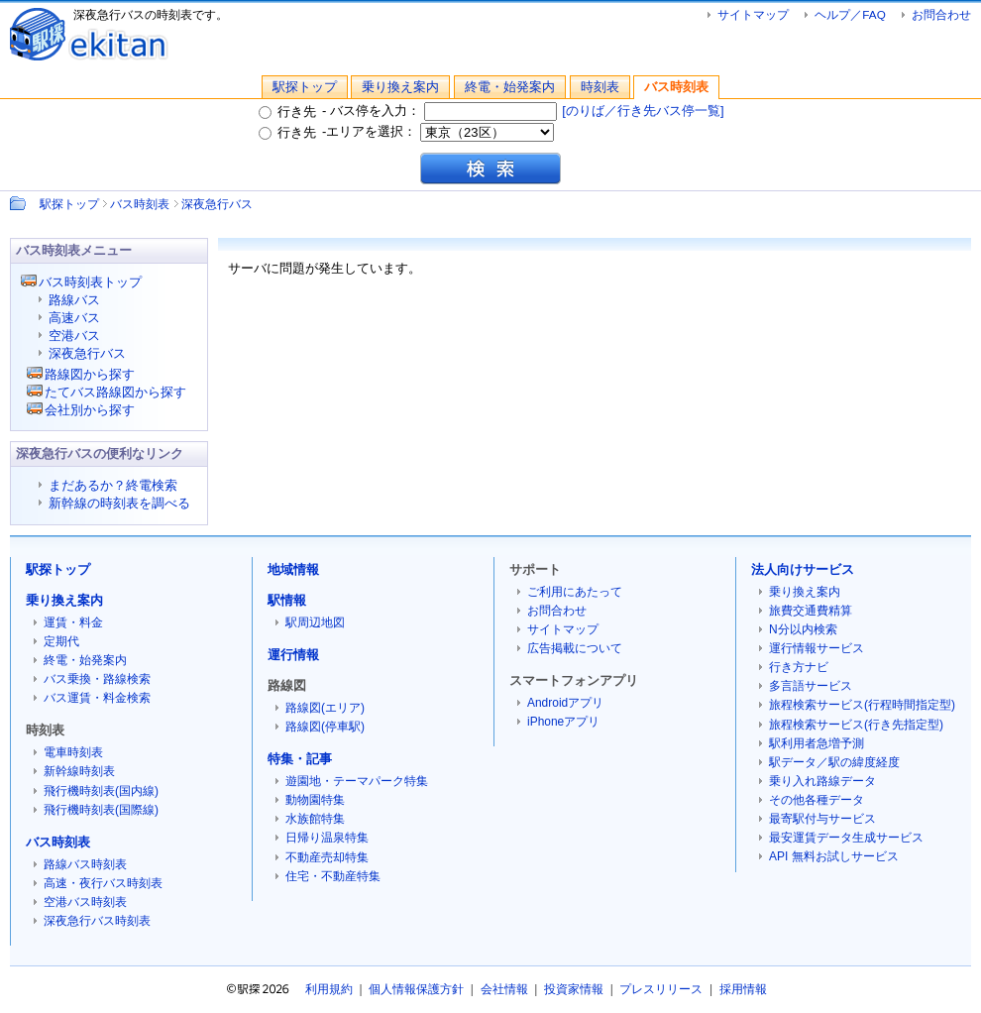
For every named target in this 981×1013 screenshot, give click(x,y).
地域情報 (293, 569)
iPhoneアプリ (563, 722)
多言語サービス (810, 686)
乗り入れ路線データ (822, 781)
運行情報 (293, 654)
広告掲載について (574, 648)
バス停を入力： (444, 110)
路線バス (74, 299)
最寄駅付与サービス (822, 819)
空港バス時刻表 (85, 902)
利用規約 (329, 989)
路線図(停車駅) (325, 726)
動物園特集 (315, 800)
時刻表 (600, 86)
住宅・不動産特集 (333, 876)
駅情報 (287, 600)
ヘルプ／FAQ (850, 14)
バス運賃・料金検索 (97, 698)
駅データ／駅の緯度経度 (834, 762)
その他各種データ (816, 800)
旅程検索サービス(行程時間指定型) (862, 705)
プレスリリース (661, 989)
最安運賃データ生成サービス (846, 837)
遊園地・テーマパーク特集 (356, 781)
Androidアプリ (565, 703)
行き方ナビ (798, 667)
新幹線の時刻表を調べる (119, 503)
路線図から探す (90, 374)
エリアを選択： (440, 131)
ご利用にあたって (574, 592)
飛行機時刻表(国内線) (101, 791)
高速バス (74, 317)
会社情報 (504, 989)
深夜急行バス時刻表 (97, 921)
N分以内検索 (803, 629)
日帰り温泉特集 (327, 837)
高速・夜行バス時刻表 (103, 883)
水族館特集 (315, 819)
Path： (20, 203)
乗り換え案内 (400, 86)
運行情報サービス (816, 648)
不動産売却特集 (327, 857)
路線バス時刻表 (85, 864)
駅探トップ (304, 86)
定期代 (61, 641)
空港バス (74, 335)
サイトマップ (753, 14)
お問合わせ (941, 14)
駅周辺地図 (315, 622)
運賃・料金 (73, 622)
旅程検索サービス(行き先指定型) (856, 725)
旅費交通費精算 (810, 611)
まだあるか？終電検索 (113, 485)
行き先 (287, 111)
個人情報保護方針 (416, 989)
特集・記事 (300, 758)
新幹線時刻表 (79, 771)
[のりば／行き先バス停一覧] (642, 110)
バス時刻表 (676, 86)
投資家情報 (573, 989)
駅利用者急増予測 (816, 743)
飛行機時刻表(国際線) (101, 810)
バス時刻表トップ (90, 282)
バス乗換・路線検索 (97, 679)
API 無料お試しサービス (834, 856)
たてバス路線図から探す (115, 392)
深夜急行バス (217, 203)
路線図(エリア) (325, 708)
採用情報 (743, 989)
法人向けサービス (802, 569)
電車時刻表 (73, 752)
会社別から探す (90, 409)
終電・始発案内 (510, 86)
